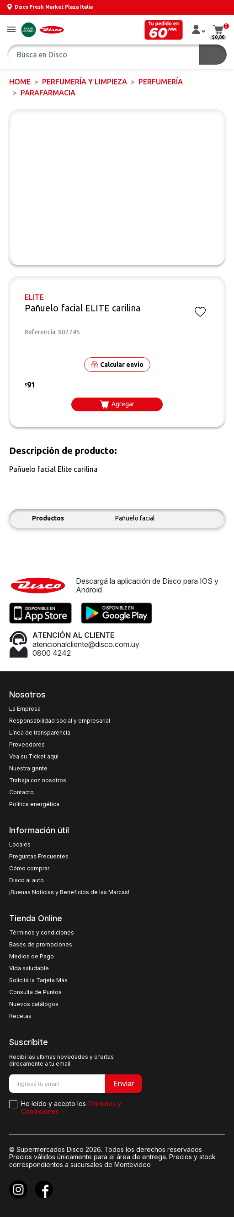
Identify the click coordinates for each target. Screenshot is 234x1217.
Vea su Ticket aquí (33, 756)
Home (20, 81)
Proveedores (27, 744)
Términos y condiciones (41, 932)
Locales (20, 844)
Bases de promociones (40, 944)
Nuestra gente (28, 768)
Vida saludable (29, 968)
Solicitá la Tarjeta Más (38, 980)
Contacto (21, 792)
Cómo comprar (29, 868)
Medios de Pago (31, 956)
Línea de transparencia (39, 733)
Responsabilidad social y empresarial (59, 721)
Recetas (20, 1016)
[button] (11, 30)
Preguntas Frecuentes (39, 856)
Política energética (34, 804)
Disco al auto (26, 880)
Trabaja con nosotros (37, 780)
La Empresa (25, 709)
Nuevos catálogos (33, 1004)
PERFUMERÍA (160, 81)
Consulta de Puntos (35, 992)
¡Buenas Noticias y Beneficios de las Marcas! (69, 892)
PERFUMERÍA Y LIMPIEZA (84, 81)
